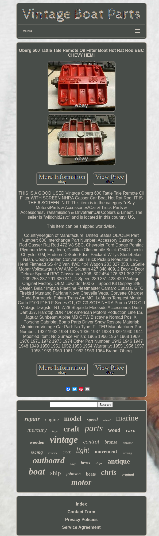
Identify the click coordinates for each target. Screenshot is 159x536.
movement (106, 451)
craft (71, 429)
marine (127, 417)
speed (92, 419)
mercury (37, 429)
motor (81, 482)
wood (114, 430)
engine (52, 419)
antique (119, 461)
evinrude (52, 453)
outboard (49, 460)
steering (127, 452)
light (83, 450)
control (91, 441)
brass (85, 463)
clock (67, 452)
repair (32, 418)
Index (81, 504)
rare (130, 431)
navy (73, 463)
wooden (37, 442)
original (128, 474)
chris (109, 472)
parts (94, 428)
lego (55, 431)
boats (91, 474)
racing (37, 452)
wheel (107, 420)
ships (98, 463)
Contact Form (81, 512)
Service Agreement (81, 527)
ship (55, 472)
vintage (64, 439)
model (73, 418)
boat (37, 471)
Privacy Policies (81, 519)
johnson (73, 473)
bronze (110, 442)
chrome (128, 443)
